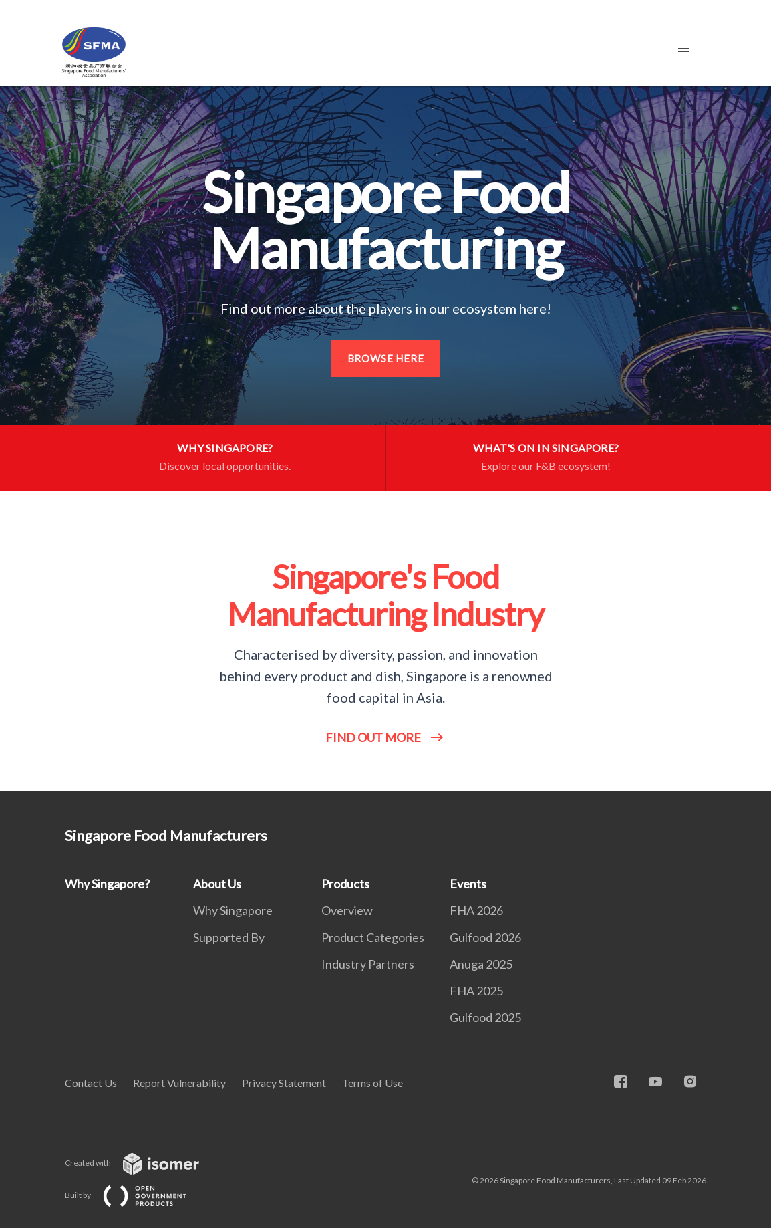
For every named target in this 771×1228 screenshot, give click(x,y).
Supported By (229, 937)
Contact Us (91, 1082)
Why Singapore (233, 910)
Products (345, 883)
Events (468, 883)
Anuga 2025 (481, 964)
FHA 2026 (476, 910)
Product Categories (372, 937)
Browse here (385, 358)
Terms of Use (372, 1082)
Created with (142, 1163)
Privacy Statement (284, 1082)
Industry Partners (367, 964)
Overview (347, 910)
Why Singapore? (107, 883)
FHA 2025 (476, 990)
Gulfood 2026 (485, 937)
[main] (385, 438)
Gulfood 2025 (485, 1017)
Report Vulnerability (179, 1082)
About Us (217, 883)
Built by (136, 1195)
